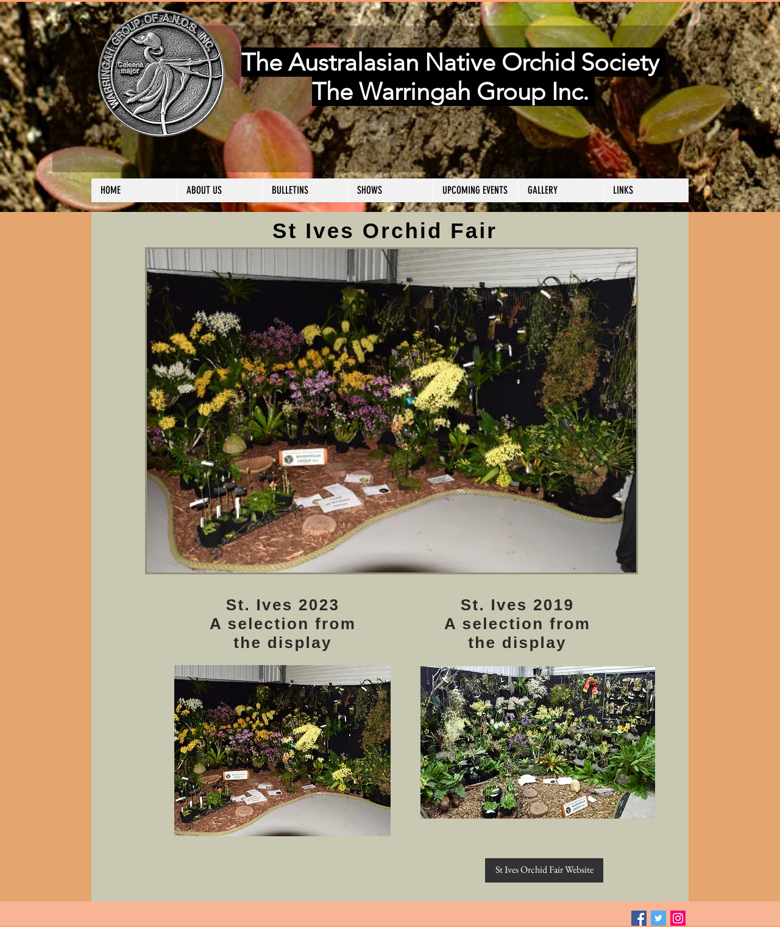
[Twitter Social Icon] (658, 918)
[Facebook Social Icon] (639, 918)
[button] (219, 190)
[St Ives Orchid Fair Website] (544, 870)
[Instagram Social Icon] (678, 918)
